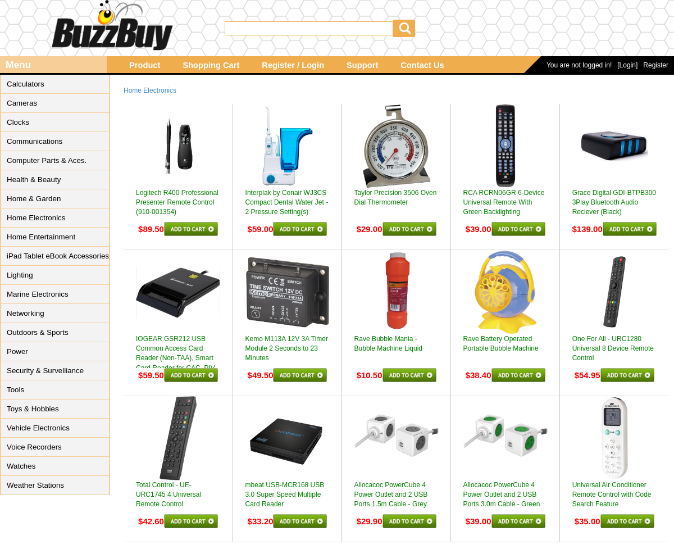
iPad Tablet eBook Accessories (58, 256)
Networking (25, 313)
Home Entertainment (41, 237)
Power (17, 351)
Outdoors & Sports (38, 332)
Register (655, 65)
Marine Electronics (38, 294)
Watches (21, 466)
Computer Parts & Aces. (46, 160)
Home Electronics (36, 218)
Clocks (18, 122)
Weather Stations (35, 485)
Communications (34, 141)
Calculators (25, 84)
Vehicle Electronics (38, 428)
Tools (15, 389)
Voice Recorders (34, 447)
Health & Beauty (34, 179)
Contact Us (422, 65)
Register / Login (293, 65)
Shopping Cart (211, 65)
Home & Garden (34, 198)
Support (362, 65)
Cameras (22, 103)
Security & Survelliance (45, 370)
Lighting (20, 275)
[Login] (627, 65)
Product (144, 65)
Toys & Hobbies (33, 409)
